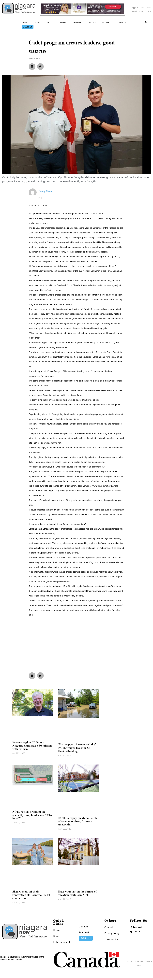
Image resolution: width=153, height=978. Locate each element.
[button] (147, 23)
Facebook (137, 927)
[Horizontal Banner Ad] (82, 9)
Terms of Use (111, 939)
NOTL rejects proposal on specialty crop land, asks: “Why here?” (32, 815)
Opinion (83, 926)
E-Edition (85, 938)
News (56, 936)
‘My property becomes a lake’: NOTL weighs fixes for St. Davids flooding (77, 747)
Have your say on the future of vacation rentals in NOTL (77, 893)
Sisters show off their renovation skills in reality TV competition (31, 895)
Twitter (137, 931)
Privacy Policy (111, 933)
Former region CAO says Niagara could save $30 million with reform (32, 745)
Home (56, 930)
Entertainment (61, 942)
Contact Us (110, 927)
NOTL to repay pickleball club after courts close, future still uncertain (77, 821)
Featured (84, 932)
